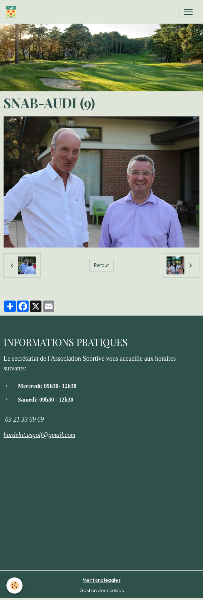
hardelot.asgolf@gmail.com (39, 434)
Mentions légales (101, 580)
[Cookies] (14, 585)
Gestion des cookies (101, 590)
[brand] (12, 12)
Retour (101, 265)
